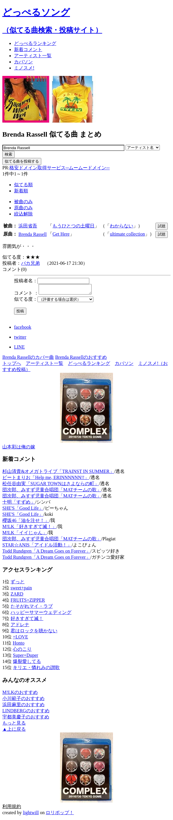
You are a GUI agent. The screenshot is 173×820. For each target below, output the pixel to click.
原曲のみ (23, 207)
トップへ (11, 365)
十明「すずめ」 (18, 503)
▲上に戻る (14, 730)
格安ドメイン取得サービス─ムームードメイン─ (59, 167)
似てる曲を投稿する (22, 161)
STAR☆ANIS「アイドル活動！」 (37, 546)
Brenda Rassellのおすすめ (81, 358)
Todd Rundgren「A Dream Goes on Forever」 (46, 552)
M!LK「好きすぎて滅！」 (29, 528)
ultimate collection (127, 233)
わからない (121, 225)
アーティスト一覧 (44, 365)
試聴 (161, 226)
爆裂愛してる (27, 663)
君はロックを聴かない (34, 632)
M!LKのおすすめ (20, 694)
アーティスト (33, 55)
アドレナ (20, 626)
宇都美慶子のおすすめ (25, 718)
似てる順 (23, 184)
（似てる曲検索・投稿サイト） (52, 30)
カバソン (23, 61)
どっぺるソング (36, 12)
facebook (22, 328)
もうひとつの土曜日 (73, 225)
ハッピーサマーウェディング (41, 614)
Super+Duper (25, 656)
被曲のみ (23, 201)
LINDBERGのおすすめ (25, 712)
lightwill (31, 814)
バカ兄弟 (30, 263)
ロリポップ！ (60, 814)
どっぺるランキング (89, 365)
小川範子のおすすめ (23, 700)
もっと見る (14, 724)
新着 (28, 49)
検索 (8, 154)
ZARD (17, 595)
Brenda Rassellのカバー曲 (28, 358)
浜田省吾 (27, 225)
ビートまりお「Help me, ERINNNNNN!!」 (45, 479)
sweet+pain (21, 589)
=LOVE (20, 638)
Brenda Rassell (32, 234)
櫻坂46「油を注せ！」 (25, 522)
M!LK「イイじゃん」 (24, 534)
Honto (18, 644)
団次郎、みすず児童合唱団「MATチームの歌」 (51, 491)
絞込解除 (23, 213)
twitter (20, 338)
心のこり (22, 650)
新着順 (21, 190)
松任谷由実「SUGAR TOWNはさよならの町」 (50, 485)
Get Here (60, 233)
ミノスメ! (24, 67)
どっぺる (35, 43)
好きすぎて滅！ (27, 620)
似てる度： (25, 300)
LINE (19, 348)
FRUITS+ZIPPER (28, 601)
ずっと (18, 583)
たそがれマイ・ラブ (32, 607)
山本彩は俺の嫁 (18, 448)
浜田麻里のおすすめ (23, 706)
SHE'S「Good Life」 (22, 509)
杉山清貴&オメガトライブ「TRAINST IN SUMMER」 (58, 473)
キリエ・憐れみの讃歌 (36, 669)
